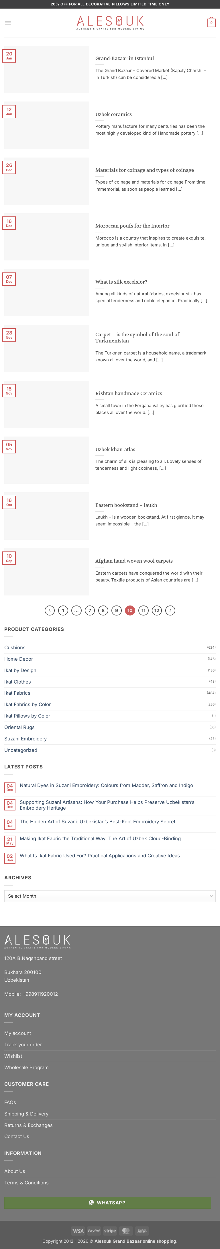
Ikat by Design (20, 670)
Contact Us (16, 1137)
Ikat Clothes (17, 682)
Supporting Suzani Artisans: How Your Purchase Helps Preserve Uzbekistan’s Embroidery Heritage (107, 805)
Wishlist (13, 1056)
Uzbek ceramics (113, 114)
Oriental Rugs (19, 727)
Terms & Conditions (26, 1183)
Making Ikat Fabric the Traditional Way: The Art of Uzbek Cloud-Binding (100, 838)
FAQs (10, 1102)
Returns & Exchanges (28, 1125)
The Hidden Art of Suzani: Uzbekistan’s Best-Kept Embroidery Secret (97, 821)
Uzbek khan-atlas (115, 449)
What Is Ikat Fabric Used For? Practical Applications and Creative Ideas (100, 855)
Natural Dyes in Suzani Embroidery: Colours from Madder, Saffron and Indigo (106, 785)
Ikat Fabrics (17, 693)
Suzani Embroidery (25, 739)
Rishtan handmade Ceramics (128, 393)
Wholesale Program (26, 1067)
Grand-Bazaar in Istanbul (124, 58)
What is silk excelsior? (121, 282)
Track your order (23, 1044)
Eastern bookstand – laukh (126, 505)
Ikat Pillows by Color (27, 716)
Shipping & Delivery (26, 1114)
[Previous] (50, 610)
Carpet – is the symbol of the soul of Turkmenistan (137, 337)
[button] (8, 23)
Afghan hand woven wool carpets (134, 561)
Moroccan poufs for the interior (132, 226)
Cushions (14, 647)
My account (17, 1033)
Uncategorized (20, 750)
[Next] (170, 610)
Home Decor (18, 659)
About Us (14, 1171)
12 (156, 610)
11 (144, 610)
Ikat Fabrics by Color (27, 704)
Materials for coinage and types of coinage (144, 170)
